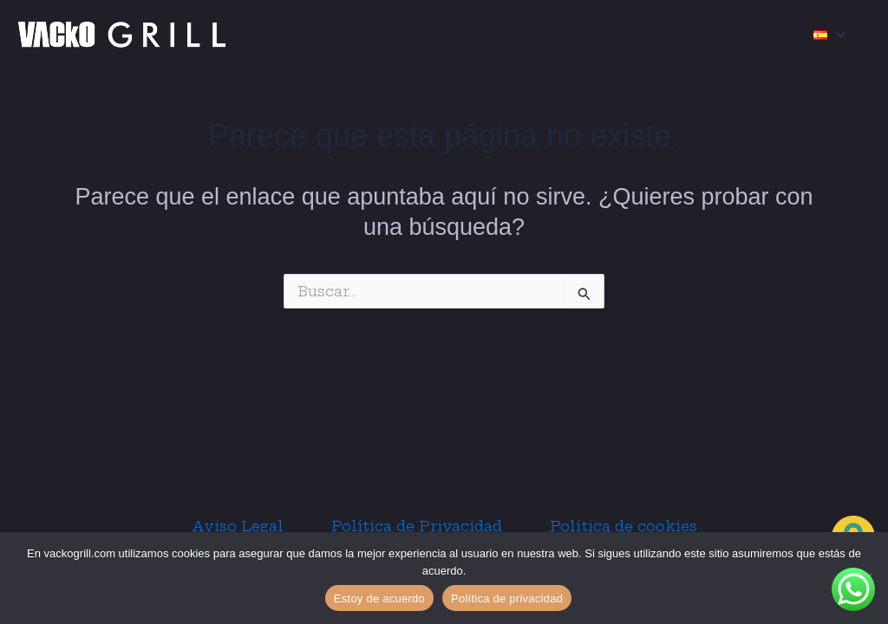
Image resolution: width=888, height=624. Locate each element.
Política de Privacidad (416, 526)
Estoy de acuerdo (379, 598)
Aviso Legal (230, 526)
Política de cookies (630, 526)
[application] (837, 34)
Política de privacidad (507, 598)
